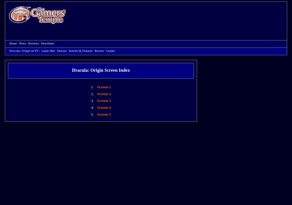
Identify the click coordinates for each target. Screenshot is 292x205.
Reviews (33, 43)
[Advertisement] (179, 16)
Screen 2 (104, 94)
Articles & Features (80, 50)
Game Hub (48, 50)
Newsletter (47, 43)
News (22, 43)
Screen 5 (104, 114)
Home (37, 15)
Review (99, 50)
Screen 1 (104, 87)
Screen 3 (104, 101)
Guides (110, 50)
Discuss (61, 50)
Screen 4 (104, 107)
